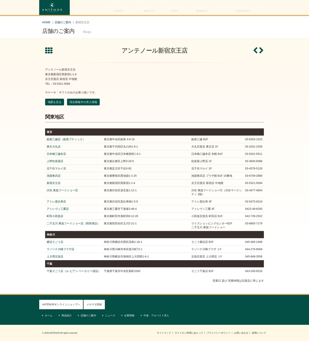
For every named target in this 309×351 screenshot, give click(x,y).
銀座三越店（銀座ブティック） (66, 149)
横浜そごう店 (55, 252)
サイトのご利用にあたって (189, 343)
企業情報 (128, 325)
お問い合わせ (241, 343)
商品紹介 (148, 18)
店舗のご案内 (174, 18)
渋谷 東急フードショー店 (62, 200)
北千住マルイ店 (56, 178)
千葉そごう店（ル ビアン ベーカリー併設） (74, 281)
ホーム (47, 325)
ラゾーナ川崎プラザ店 (60, 259)
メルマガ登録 (94, 314)
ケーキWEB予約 (227, 6)
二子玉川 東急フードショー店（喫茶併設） (73, 233)
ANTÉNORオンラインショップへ (61, 314)
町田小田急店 (55, 226)
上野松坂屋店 (55, 171)
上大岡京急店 (55, 266)
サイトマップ (164, 343)
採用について (259, 343)
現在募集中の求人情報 (83, 112)
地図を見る (54, 112)
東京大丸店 (53, 156)
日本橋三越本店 (56, 163)
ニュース (108, 325)
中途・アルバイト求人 (155, 325)
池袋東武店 (53, 185)
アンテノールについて (118, 18)
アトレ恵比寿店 (56, 211)
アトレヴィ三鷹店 (58, 218)
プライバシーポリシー (218, 343)
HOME (46, 32)
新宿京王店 (53, 193)
